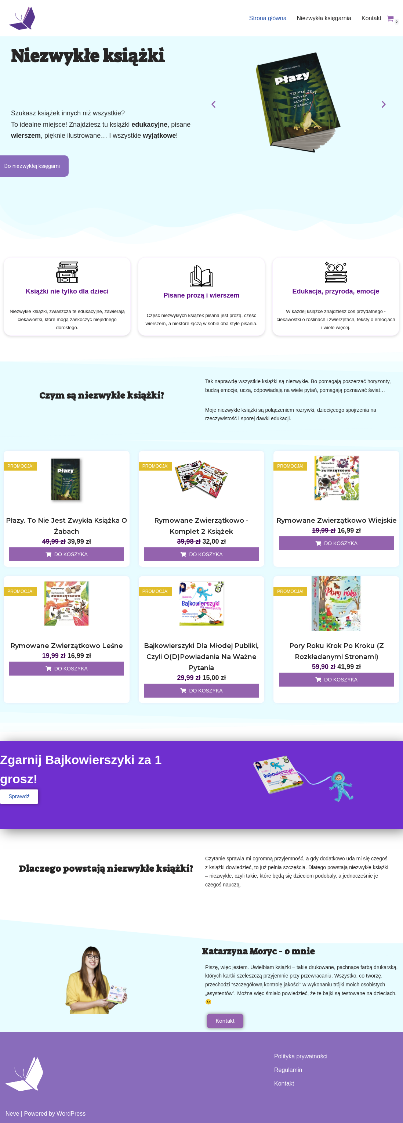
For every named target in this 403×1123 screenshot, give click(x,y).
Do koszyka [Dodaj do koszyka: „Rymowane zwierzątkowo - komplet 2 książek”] (205, 554)
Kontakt (371, 18)
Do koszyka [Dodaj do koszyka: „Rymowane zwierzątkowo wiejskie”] (340, 543)
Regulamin (288, 1070)
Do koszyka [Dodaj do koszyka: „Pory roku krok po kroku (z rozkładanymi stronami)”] (340, 679)
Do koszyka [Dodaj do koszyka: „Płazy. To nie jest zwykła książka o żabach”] (71, 554)
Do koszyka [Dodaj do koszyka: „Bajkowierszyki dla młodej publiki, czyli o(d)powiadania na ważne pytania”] (205, 690)
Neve (12, 1114)
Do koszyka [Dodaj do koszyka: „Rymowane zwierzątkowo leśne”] (71, 668)
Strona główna (267, 18)
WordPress (71, 1114)
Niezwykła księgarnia (323, 18)
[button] (213, 104)
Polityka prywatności (300, 1056)
